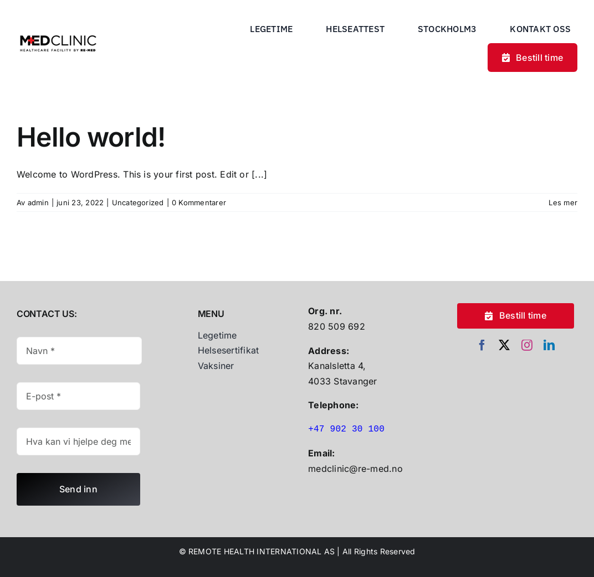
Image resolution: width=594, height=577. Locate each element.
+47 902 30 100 (346, 429)
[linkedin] (549, 345)
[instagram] (526, 345)
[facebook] (482, 345)
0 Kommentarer (199, 202)
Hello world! (91, 137)
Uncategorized (138, 202)
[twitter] (504, 345)
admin (38, 202)
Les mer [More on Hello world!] (563, 202)
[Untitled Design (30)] (58, 31)
